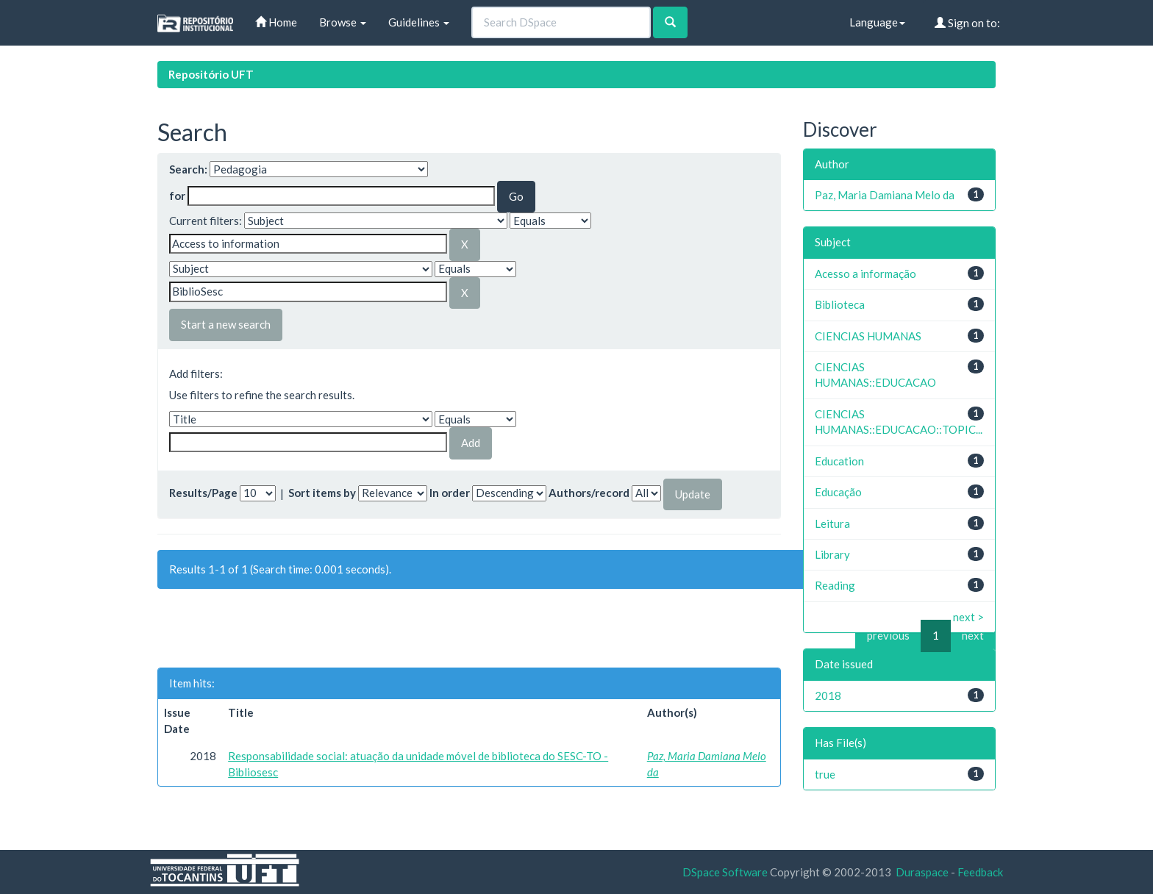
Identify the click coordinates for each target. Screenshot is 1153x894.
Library (832, 554)
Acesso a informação (865, 273)
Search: (188, 169)
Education (839, 461)
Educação (838, 491)
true (825, 774)
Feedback (980, 872)
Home (276, 22)
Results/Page (203, 492)
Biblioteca (840, 304)
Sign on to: (967, 22)
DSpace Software (725, 872)
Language (877, 22)
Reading (835, 585)
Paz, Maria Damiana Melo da (884, 194)
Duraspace (922, 872)
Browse (342, 22)
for (177, 195)
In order (449, 492)
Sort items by (322, 492)
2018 (828, 695)
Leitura (832, 523)
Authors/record (589, 492)
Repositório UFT (211, 74)
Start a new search (226, 324)
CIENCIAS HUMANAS (868, 336)
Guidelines (418, 22)
